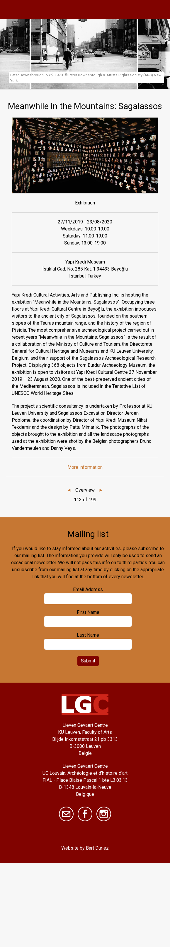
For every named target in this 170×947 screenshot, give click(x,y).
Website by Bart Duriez (85, 848)
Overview (85, 490)
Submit (88, 661)
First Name (88, 612)
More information (85, 467)
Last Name (88, 635)
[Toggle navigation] (159, 9)
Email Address (88, 589)
